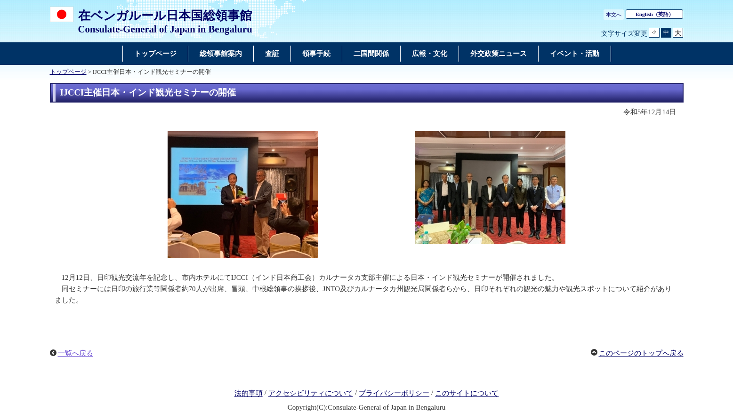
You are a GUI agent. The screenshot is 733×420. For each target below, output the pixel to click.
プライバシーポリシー (394, 393)
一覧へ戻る (75, 353)
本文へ (613, 14)
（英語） (655, 14)
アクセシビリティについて (310, 393)
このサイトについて (467, 393)
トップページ (68, 72)
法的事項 (248, 393)
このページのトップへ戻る (641, 353)
